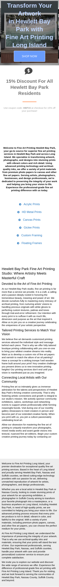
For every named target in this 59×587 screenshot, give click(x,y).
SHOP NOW (29, 56)
